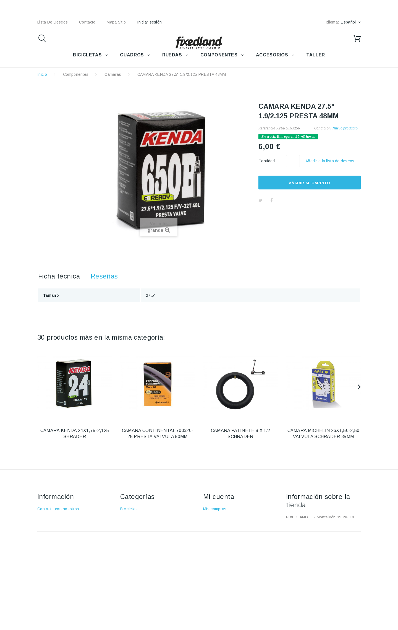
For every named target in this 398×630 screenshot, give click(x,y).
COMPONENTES (219, 55)
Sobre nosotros (51, 533)
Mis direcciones (217, 533)
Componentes (76, 74)
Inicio (42, 74)
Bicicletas (129, 509)
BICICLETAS (87, 55)
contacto (87, 22)
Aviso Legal (48, 525)
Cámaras (112, 74)
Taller (125, 549)
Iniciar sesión (149, 22)
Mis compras (215, 509)
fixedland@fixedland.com (320, 539)
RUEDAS (172, 55)
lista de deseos (52, 22)
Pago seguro (49, 541)
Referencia (266, 128)
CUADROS (132, 55)
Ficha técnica (59, 276)
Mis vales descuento (222, 525)
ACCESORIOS (272, 55)
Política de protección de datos (66, 557)
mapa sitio (116, 22)
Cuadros (128, 525)
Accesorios (130, 517)
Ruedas (127, 533)
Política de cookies (54, 549)
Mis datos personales (223, 541)
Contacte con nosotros (58, 509)
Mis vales (212, 549)
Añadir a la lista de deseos (330, 161)
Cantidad (266, 161)
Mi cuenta (218, 496)
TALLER (315, 55)
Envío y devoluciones (57, 517)
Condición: (322, 128)
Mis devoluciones (219, 517)
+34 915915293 (332, 531)
